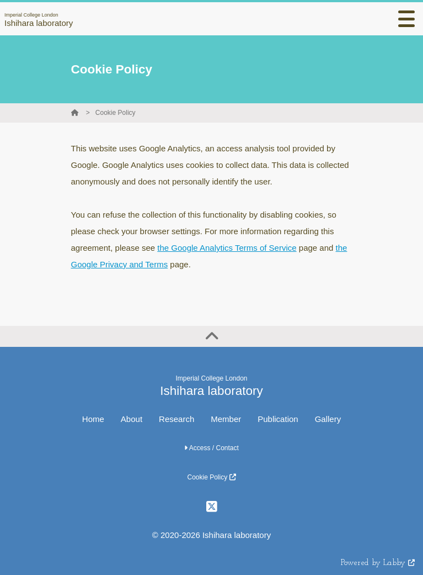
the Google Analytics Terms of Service (226, 247)
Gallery (328, 419)
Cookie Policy (115, 113)
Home (93, 419)
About (131, 419)
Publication (278, 419)
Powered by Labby (378, 563)
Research (176, 419)
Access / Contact (211, 448)
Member (226, 419)
